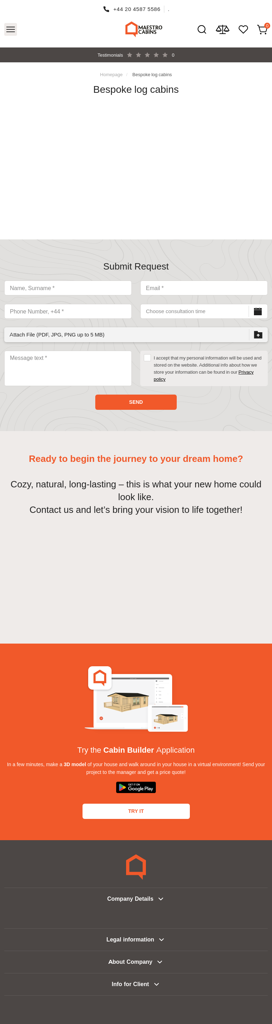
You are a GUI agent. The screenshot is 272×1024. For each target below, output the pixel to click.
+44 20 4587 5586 (136, 9)
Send (136, 402)
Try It (136, 811)
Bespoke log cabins (152, 74)
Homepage (111, 74)
